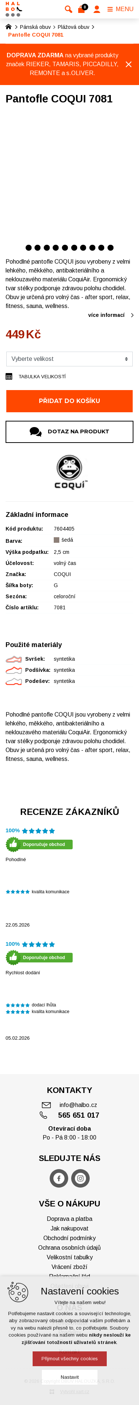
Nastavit (70, 1377)
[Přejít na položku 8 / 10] (92, 247)
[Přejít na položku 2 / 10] (38, 247)
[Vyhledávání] (68, 9)
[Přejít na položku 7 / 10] (83, 247)
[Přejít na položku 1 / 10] (29, 247)
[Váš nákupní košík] (82, 9)
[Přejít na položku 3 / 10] (47, 247)
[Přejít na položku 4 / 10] (56, 247)
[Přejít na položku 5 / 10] (65, 247)
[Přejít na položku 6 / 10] (74, 247)
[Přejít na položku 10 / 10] (111, 247)
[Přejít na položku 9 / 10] (101, 247)
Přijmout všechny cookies (70, 1358)
